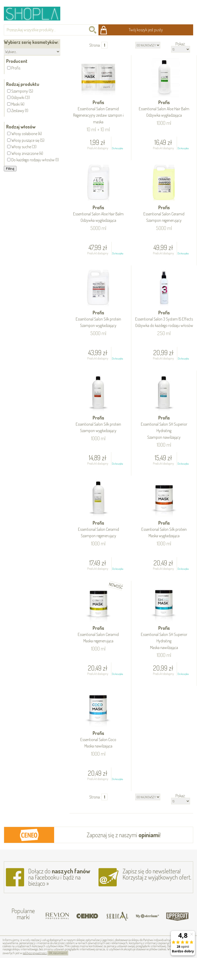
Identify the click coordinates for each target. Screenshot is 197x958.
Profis (98, 112)
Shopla (35, 13)
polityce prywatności (35, 953)
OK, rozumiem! (58, 953)
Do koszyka (117, 148)
